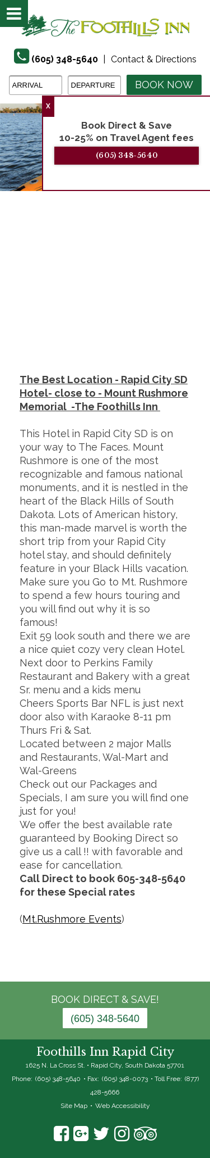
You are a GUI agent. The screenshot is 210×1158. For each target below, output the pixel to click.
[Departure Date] (94, 85)
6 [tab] (96, 286)
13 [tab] (54, 299)
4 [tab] (63, 286)
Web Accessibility (122, 1106)
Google (80, 1134)
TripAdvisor (145, 1134)
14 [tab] (71, 299)
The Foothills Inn (105, 25)
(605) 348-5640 (135, 155)
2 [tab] (29, 286)
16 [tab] (105, 299)
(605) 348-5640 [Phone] (64, 59)
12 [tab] (197, 286)
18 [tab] (138, 299)
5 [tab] (80, 286)
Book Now (164, 84)
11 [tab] (180, 286)
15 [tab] (88, 299)
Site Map (73, 1106)
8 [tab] (130, 286)
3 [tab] (46, 286)
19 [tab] (155, 299)
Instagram (121, 1134)
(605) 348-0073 (125, 1079)
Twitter (101, 1134)
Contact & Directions (154, 59)
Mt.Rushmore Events (72, 919)
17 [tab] (122, 299)
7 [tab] (113, 286)
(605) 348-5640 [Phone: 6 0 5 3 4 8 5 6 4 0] (105, 1018)
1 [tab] (12, 286)
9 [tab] (147, 286)
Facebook (61, 1134)
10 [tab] (164, 286)
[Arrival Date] (35, 85)
